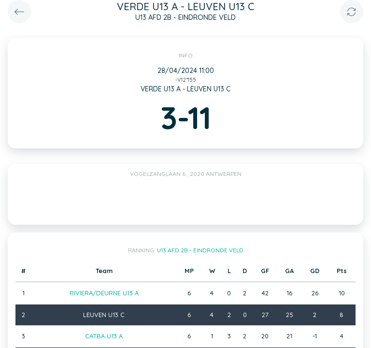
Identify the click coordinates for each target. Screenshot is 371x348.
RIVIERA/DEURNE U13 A (104, 293)
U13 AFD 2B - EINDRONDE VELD (200, 250)
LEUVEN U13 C (104, 315)
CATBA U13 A (104, 336)
